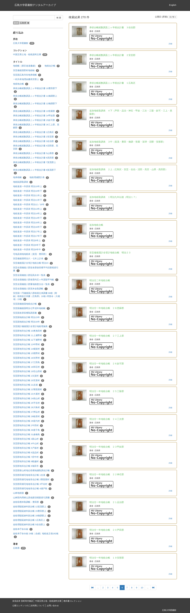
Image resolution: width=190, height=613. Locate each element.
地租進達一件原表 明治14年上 (29, 213)
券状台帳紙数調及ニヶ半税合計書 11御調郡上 (35, 97)
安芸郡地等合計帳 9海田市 (28, 466)
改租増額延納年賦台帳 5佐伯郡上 (31, 524)
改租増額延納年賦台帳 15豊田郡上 (32, 511)
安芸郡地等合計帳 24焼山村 (28, 398)
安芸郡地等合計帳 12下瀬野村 (29, 340)
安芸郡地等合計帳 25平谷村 (28, 403)
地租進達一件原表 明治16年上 (29, 222)
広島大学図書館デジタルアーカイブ (35, 5)
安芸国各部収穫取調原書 (27, 313)
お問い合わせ (53, 605)
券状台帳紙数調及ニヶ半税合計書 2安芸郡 (35, 136)
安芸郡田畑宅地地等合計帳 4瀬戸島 (32, 488)
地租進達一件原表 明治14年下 (29, 218)
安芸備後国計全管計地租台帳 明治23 (33, 263)
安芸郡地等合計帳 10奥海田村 (29, 331)
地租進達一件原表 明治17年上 (29, 231)
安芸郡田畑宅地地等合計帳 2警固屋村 (33, 479)
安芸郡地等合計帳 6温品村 (28, 452)
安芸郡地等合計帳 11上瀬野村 (29, 335)
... (98, 587)
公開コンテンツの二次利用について (28, 605)
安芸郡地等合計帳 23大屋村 (28, 394)
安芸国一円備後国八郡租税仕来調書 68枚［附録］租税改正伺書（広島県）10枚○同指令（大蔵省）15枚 (36, 296)
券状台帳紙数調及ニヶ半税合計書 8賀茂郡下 (34, 171)
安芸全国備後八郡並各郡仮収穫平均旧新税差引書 (35, 269)
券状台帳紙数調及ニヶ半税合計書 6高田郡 (35, 157)
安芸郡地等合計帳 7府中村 (28, 457)
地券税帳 (19, 177)
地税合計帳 (52, 66)
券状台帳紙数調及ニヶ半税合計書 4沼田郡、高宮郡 (35, 147)
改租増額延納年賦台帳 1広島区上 (31, 520)
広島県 (19, 548)
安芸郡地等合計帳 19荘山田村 (29, 371)
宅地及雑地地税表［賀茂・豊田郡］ (32, 254)
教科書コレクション (73, 601)
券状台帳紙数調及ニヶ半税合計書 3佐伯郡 (35, 141)
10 (142, 587)
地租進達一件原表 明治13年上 (29, 209)
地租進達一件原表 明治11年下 (29, 200)
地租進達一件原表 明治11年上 (29, 195)
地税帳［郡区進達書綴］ (27, 66)
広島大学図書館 (23, 43)
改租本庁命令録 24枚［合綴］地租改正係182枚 (35, 535)
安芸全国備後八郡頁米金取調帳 (30, 288)
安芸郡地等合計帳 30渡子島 (28, 430)
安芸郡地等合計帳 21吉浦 (27, 385)
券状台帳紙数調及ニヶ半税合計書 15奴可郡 (36, 120)
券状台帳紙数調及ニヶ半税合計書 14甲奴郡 (36, 115)
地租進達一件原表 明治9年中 (29, 249)
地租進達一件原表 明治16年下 (29, 227)
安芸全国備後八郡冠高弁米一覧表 (31, 275)
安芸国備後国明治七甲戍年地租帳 (31, 308)
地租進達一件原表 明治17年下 (29, 236)
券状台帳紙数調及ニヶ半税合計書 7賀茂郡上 (34, 164)
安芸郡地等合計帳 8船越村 (28, 461)
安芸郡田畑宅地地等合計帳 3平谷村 (32, 484)
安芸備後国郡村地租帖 (26, 70)
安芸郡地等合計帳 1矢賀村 (28, 376)
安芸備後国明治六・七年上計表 (30, 258)
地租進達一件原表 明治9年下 (29, 245)
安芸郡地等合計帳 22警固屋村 (29, 389)
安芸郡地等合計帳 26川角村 (28, 407)
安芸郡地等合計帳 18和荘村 (28, 367)
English (172, 5)
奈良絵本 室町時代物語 (22, 601)
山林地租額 (20, 493)
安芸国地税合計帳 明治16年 (28, 321)
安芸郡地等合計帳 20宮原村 (28, 380)
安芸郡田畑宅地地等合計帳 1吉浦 (31, 475)
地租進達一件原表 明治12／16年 (31, 204)
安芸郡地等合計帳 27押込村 (28, 412)
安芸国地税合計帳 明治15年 (28, 317)
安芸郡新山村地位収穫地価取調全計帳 (33, 470)
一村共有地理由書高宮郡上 (28, 79)
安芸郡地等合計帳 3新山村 (28, 439)
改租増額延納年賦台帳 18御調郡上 (32, 515)
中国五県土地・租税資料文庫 (30, 54)
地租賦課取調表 (22, 182)
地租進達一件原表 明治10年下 (29, 191)
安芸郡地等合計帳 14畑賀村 (28, 349)
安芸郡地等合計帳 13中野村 (28, 344)
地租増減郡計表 (39, 177)
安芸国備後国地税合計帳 (27, 304)
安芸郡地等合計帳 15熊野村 (28, 353)
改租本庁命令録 (22, 529)
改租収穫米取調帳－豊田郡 (28, 502)
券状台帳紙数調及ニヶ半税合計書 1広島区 (35, 132)
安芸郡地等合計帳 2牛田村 (28, 425)
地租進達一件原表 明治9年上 (29, 240)
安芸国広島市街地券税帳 (27, 75)
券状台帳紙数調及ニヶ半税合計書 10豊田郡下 (35, 90)
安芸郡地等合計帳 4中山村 (28, 443)
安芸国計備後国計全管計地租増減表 (32, 326)
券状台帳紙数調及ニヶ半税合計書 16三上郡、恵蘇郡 (36, 126)
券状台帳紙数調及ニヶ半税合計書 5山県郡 (35, 153)
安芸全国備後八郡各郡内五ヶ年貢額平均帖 (35, 279)
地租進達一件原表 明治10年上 (29, 186)
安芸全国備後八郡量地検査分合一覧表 (33, 284)
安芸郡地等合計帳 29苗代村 (28, 421)
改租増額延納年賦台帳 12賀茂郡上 (32, 506)
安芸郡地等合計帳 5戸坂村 (28, 448)
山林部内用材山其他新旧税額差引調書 (33, 497)
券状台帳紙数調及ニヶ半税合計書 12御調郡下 (35, 105)
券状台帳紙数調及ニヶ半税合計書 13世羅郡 (36, 111)
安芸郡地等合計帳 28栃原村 (28, 416)
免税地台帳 (20, 84)
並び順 (172, 17)
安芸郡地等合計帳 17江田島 (28, 362)
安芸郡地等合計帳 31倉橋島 (28, 434)
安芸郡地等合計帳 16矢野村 (28, 358)
